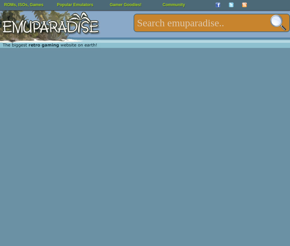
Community (174, 4)
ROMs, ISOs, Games (23, 4)
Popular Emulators (75, 4)
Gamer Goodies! (125, 4)
